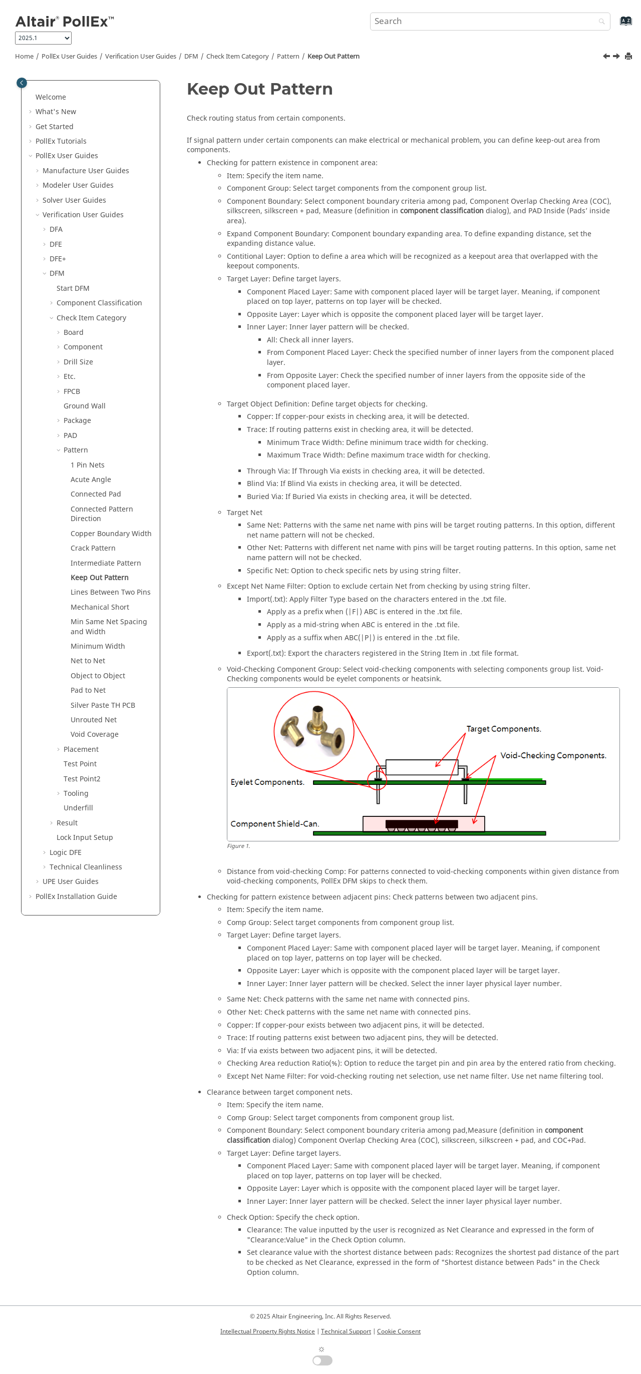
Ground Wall (85, 406)
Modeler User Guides (78, 185)
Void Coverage (95, 734)
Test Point (80, 764)
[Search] (599, 22)
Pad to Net (88, 690)
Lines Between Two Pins (111, 592)
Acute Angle (91, 480)
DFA (56, 229)
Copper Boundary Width (111, 534)
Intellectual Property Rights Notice (267, 1331)
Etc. (70, 376)
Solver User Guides (74, 200)
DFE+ (58, 259)
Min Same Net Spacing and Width (109, 627)
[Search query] (490, 22)
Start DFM (73, 288)
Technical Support (346, 1331)
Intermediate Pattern (106, 563)
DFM (191, 56)
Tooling (76, 793)
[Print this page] (629, 57)
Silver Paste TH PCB (103, 705)
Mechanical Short (100, 607)
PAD (70, 435)
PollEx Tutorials (61, 141)
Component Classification (99, 303)
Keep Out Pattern (333, 56)
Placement (81, 749)
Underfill (78, 808)
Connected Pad (96, 494)
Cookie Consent (399, 1331)
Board (74, 332)
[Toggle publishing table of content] (22, 83)
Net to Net (88, 661)
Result (67, 823)
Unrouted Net (94, 720)
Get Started (55, 127)
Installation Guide (76, 896)
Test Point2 (82, 779)
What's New (56, 112)
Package (77, 420)
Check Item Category (237, 56)
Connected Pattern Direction (102, 514)
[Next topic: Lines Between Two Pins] (617, 58)
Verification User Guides (140, 56)
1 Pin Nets (88, 465)
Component (83, 347)
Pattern (288, 56)
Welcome (51, 97)
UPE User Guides (71, 881)
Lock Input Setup (85, 837)
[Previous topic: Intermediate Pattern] (607, 58)
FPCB (72, 391)
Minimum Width (98, 646)
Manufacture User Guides (86, 171)
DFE (56, 244)
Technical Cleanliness (86, 867)
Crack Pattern (93, 548)
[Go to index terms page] (615, 26)
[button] (32, 98)
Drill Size (78, 362)
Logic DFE (66, 852)
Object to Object (98, 676)
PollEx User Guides (69, 56)
